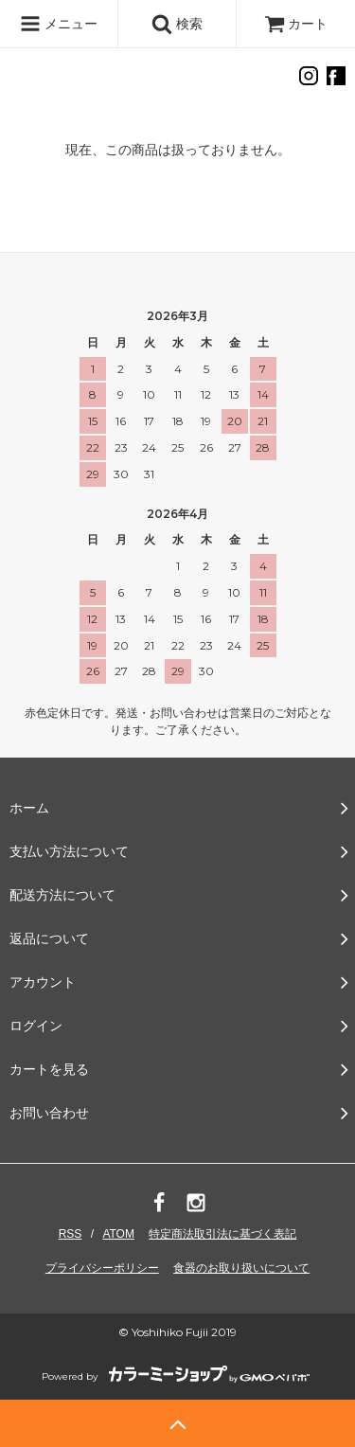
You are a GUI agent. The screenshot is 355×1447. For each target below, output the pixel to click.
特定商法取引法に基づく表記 (222, 1234)
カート (296, 23)
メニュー (59, 23)
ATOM (118, 1234)
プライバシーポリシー (102, 1268)
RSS (70, 1234)
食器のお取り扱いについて (241, 1268)
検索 (177, 23)
